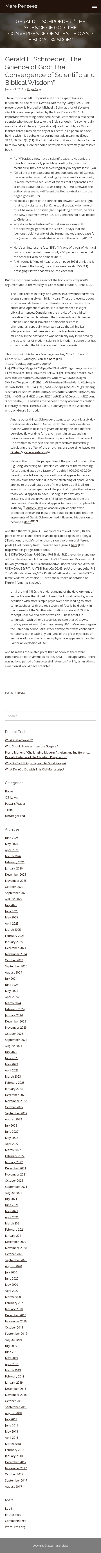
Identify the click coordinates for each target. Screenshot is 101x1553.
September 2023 (16, 1040)
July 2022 (11, 1125)
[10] (36, 521)
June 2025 (11, 911)
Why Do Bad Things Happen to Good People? (35, 763)
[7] (48, 451)
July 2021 (11, 1199)
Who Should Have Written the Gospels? (31, 746)
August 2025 (13, 899)
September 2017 (16, 1480)
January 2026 (14, 868)
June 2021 (11, 1205)
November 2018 (16, 1395)
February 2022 (14, 1156)
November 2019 (16, 1321)
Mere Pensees (21, 6)
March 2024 (13, 1003)
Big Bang (16, 466)
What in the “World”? (19, 740)
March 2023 (13, 1076)
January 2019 (14, 1383)
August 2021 (13, 1193)
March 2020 (13, 1297)
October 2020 (14, 1254)
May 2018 (11, 1431)
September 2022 (16, 1113)
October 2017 (14, 1474)
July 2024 (11, 979)
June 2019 (11, 1352)
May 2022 (11, 1138)
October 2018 (14, 1401)
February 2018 (14, 1450)
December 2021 (15, 1168)
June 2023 (11, 1058)
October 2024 (14, 960)
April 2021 (12, 1217)
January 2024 (14, 1015)
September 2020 (16, 1260)
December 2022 (15, 1095)
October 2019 (14, 1327)
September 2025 (16, 893)
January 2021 (14, 1236)
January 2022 (14, 1162)
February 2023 (14, 1083)
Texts (9, 810)
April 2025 (12, 923)
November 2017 (16, 1468)
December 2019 (15, 1315)
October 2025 (14, 887)
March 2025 (13, 930)
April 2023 (12, 1070)
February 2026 (14, 862)
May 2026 (11, 844)
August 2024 (13, 972)
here (52, 359)
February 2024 (14, 1009)
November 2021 (16, 1174)
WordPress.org (15, 1527)
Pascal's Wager (15, 804)
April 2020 (12, 1291)
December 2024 (15, 948)
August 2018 (13, 1413)
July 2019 (11, 1346)
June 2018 (11, 1425)
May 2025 (11, 917)
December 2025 (15, 874)
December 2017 (15, 1462)
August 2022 (13, 1119)
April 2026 (12, 850)
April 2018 (12, 1438)
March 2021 (13, 1223)
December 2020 (15, 1242)
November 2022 (16, 1101)
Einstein (15, 452)
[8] (24, 507)
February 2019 (14, 1376)
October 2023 (14, 1034)
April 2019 (12, 1364)
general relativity (35, 452)
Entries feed (13, 1515)
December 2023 (15, 1021)
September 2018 (16, 1407)
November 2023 (16, 1028)
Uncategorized (15, 816)
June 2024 (11, 985)
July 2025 (11, 905)
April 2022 (12, 1144)
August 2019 (13, 1340)
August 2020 (13, 1266)
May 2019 (11, 1358)
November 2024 (16, 954)
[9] (32, 521)
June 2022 (11, 1132)
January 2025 (14, 942)
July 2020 (11, 1272)
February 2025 (14, 936)
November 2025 (16, 881)
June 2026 (11, 838)
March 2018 (13, 1444)
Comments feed (15, 1521)
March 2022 (13, 1150)
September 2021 (16, 1187)
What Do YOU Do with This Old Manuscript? (34, 769)
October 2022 (14, 1107)
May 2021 (11, 1211)
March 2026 (13, 856)
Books (21, 692)
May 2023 (11, 1064)
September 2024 (16, 966)
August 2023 (13, 1046)
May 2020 (11, 1285)
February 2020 (14, 1303)
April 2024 (12, 997)
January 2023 (14, 1089)
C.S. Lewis (11, 797)
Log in (9, 1509)
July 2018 (11, 1419)
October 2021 (14, 1181)
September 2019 (16, 1334)
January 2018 (14, 1456)
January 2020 (14, 1309)
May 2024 (11, 991)
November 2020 (16, 1248)
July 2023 (11, 1052)
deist (27, 522)
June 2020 (11, 1278)
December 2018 (15, 1389)
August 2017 (13, 1487)
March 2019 (13, 1370)
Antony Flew (34, 508)
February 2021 (14, 1229)
